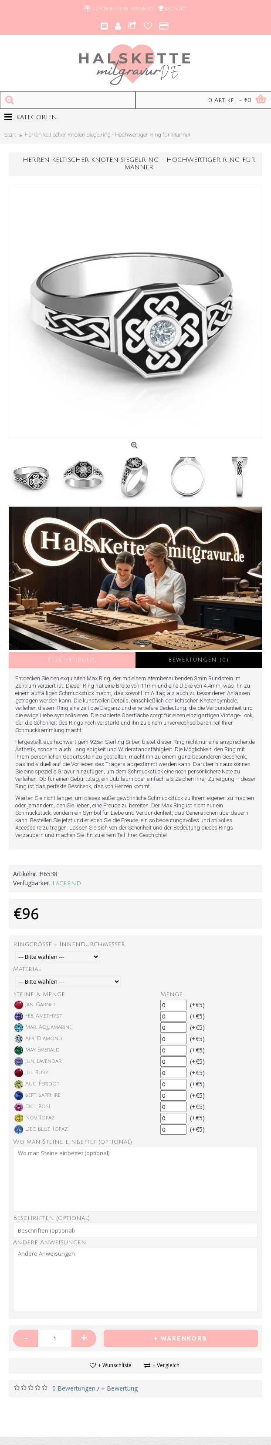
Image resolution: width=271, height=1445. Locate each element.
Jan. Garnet (35, 1005)
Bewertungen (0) (199, 660)
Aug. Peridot (37, 1084)
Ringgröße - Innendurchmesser (69, 944)
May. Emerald (37, 1050)
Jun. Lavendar (37, 1061)
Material (27, 969)
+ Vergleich (166, 1365)
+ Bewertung (119, 1388)
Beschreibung (72, 660)
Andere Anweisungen (49, 1242)
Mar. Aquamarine (43, 1027)
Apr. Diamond (38, 1039)
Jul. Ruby (31, 1073)
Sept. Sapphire (37, 1095)
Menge (171, 994)
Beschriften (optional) (51, 1218)
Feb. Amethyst (38, 1016)
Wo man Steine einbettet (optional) (72, 1142)
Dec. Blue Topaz (41, 1129)
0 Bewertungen (73, 1388)
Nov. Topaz (34, 1118)
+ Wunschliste (115, 1365)
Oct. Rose (32, 1106)
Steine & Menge (39, 994)
